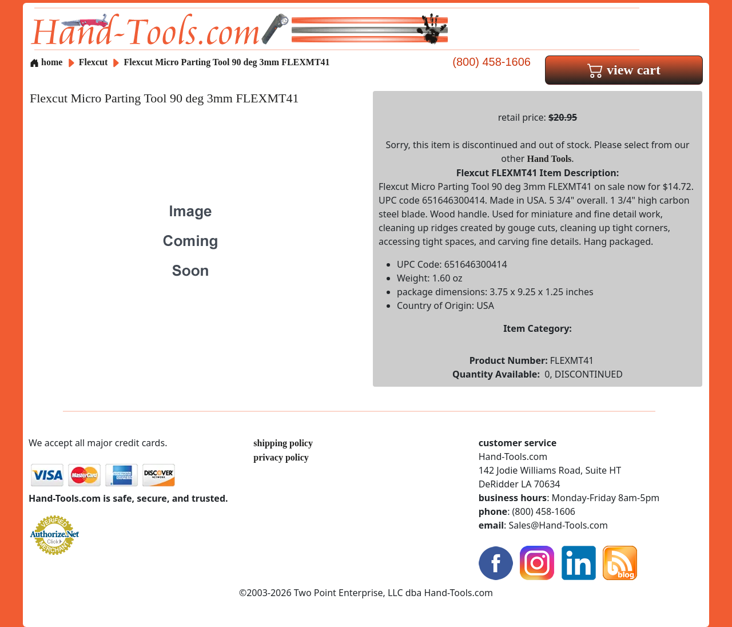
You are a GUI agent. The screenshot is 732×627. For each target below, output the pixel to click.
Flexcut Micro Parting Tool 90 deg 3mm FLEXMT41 (227, 62)
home (46, 62)
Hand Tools (549, 159)
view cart (624, 70)
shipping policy (283, 443)
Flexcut (94, 62)
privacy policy (280, 457)
